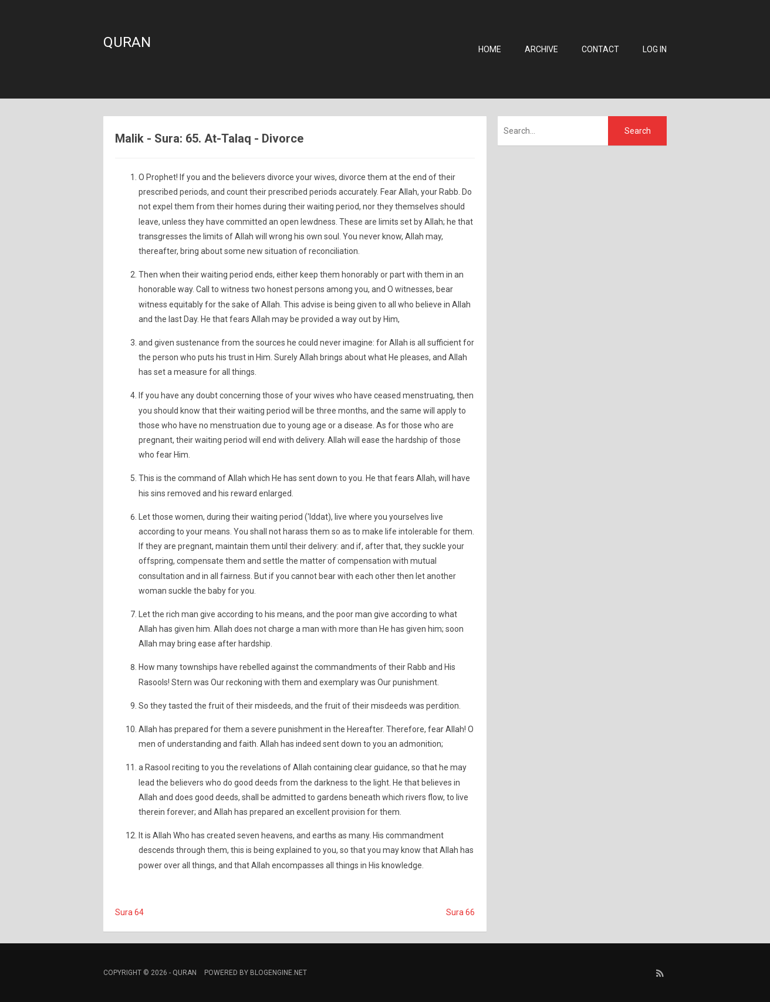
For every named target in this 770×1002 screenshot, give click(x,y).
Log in (655, 49)
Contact (600, 49)
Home (489, 49)
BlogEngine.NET (278, 973)
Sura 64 (129, 912)
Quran (127, 42)
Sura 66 (460, 912)
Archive (541, 49)
